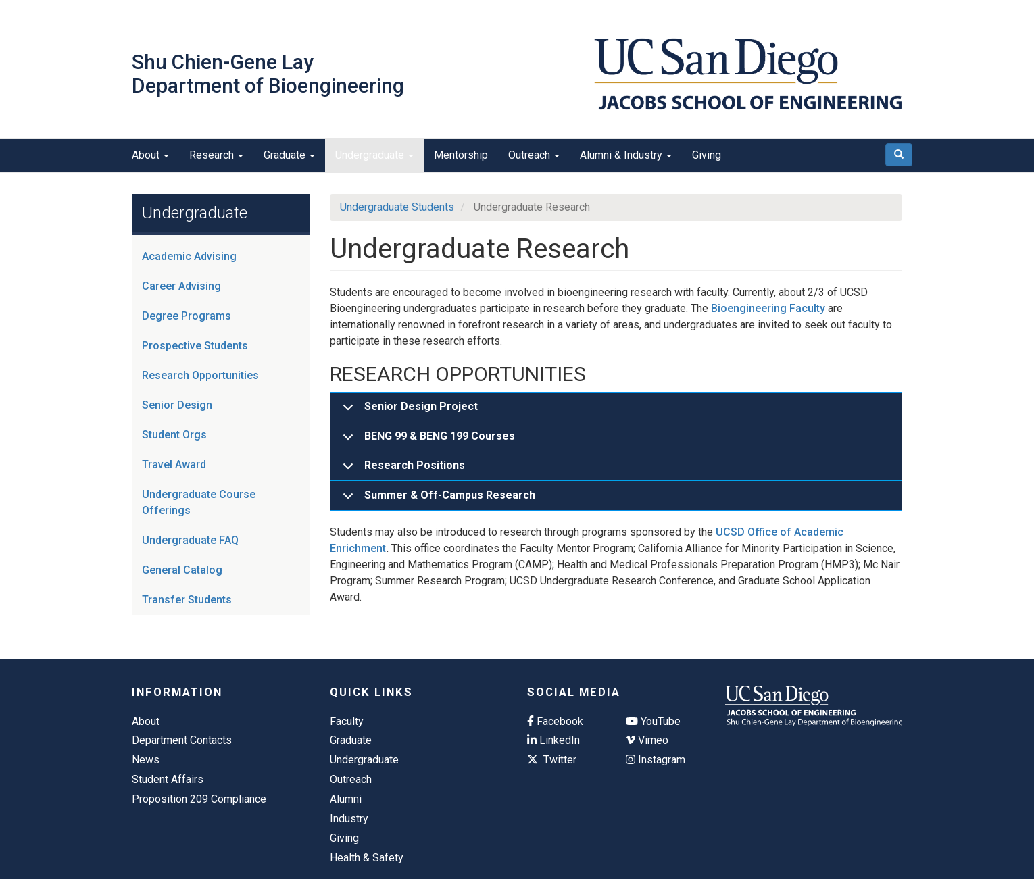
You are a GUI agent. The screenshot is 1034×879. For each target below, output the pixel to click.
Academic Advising (189, 256)
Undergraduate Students (397, 207)
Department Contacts (182, 740)
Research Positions (401, 470)
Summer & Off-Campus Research (436, 499)
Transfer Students (187, 599)
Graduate (289, 155)
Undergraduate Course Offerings (198, 502)
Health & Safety (366, 857)
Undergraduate (374, 155)
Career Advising (181, 286)
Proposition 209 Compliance (199, 799)
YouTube (653, 721)
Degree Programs (186, 315)
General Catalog (182, 569)
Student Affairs (167, 779)
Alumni (346, 799)
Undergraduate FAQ (190, 540)
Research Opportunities (200, 375)
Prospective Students (195, 345)
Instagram (655, 759)
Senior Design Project (408, 411)
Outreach (534, 155)
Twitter (551, 759)
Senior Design (177, 405)
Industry (349, 818)
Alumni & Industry (626, 155)
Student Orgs (174, 434)
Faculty (347, 721)
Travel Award (174, 464)
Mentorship (461, 155)
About (150, 155)
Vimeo (647, 740)
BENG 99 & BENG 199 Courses (426, 441)
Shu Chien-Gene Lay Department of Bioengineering (268, 73)
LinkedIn (553, 740)
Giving (706, 155)
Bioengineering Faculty (768, 308)
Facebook (555, 721)
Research (216, 155)
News (145, 759)
